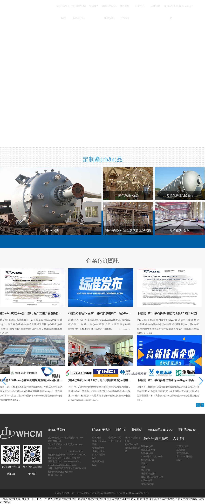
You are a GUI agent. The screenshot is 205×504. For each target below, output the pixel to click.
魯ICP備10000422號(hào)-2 (136, 493)
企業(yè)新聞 (114, 437)
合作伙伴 (102, 358)
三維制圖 (180, 449)
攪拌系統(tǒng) (187, 429)
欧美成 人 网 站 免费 (136, 499)
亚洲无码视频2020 (114, 499)
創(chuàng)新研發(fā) (156, 438)
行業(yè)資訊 (114, 441)
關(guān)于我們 (101, 429)
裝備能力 (94, 6)
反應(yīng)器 (147, 453)
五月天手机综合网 (185, 499)
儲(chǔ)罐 (145, 470)
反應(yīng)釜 (147, 446)
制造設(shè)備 (131, 444)
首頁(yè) (48, 6)
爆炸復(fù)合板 (148, 473)
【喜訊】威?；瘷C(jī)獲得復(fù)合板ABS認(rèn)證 (167, 313)
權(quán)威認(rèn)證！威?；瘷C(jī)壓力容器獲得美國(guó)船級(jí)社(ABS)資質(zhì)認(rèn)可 (32, 313)
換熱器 (144, 463)
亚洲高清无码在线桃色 (162, 499)
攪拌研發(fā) (182, 453)
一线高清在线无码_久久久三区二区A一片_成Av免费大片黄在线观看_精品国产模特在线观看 (52, 499)
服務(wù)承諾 (147, 484)
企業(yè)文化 (98, 451)
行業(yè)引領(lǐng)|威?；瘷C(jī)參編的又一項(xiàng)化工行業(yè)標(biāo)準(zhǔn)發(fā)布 (100, 313)
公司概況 (96, 437)
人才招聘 (155, 6)
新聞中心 (140, 6)
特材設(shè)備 (147, 460)
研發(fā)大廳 (182, 446)
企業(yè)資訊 (102, 260)
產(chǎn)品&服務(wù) (160, 429)
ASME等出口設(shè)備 (152, 456)
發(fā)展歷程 (98, 448)
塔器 (143, 466)
